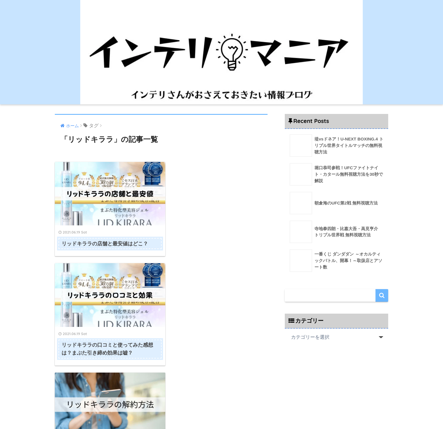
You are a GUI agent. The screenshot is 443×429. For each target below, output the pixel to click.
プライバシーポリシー (256, 412)
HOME (221, 400)
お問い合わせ (218, 412)
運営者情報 (192, 412)
